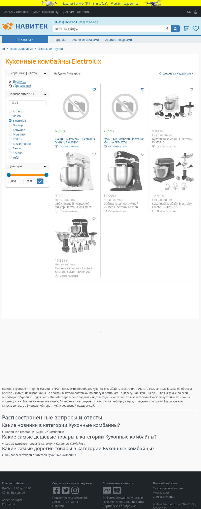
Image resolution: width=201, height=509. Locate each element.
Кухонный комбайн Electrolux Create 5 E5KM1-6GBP (172, 205)
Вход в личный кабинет (169, 488)
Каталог (23, 39)
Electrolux (19, 81)
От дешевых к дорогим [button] (175, 73)
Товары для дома (21, 49)
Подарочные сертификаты (70, 497)
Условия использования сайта (123, 502)
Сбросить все (22, 86)
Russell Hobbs (22, 144)
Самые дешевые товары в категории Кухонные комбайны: (45, 443)
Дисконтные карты (65, 502)
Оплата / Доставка (16, 12)
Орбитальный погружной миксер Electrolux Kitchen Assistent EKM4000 (121, 207)
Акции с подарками (118, 40)
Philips (17, 139)
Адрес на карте (12, 500)
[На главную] (3, 49)
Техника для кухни (50, 49)
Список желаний (164, 497)
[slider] (9, 175)
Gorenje (18, 125)
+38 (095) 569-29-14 (64, 22)
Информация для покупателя (123, 497)
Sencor (17, 148)
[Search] (107, 28)
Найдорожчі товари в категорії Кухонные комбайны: (41, 455)
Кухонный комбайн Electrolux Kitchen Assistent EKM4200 (75, 270)
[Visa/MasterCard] (126, 490)
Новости (58, 506)
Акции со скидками (85, 40)
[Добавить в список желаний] (94, 89)
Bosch (17, 116)
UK (189, 12)
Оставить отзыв (69, 146)
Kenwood (19, 130)
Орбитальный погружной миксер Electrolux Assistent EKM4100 (73, 207)
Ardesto (18, 111)
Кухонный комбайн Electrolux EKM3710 (172, 140)
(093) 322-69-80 (88, 22)
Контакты (83, 12)
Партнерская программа (119, 506)
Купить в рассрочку (45, 12)
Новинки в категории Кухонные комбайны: (34, 432)
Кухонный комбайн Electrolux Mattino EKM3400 (75, 140)
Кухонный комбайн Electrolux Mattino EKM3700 (124, 140)
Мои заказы (161, 492)
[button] (186, 28)
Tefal (16, 157)
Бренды (61, 40)
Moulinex (19, 134)
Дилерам (68, 12)
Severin (18, 153)
